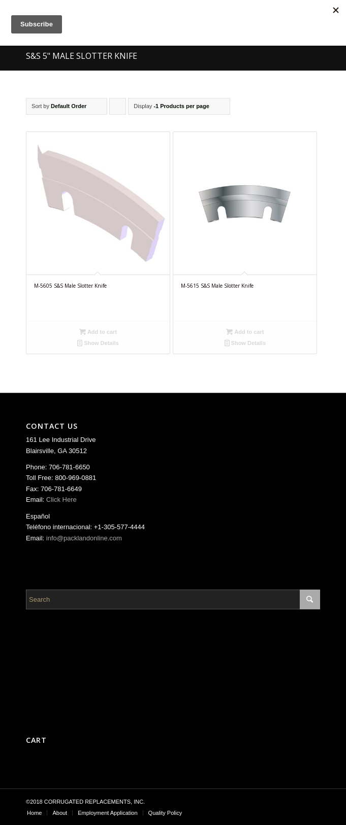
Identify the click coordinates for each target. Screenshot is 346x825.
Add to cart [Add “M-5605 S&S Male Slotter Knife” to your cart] (98, 332)
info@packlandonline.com (84, 538)
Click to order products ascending (118, 109)
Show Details (98, 343)
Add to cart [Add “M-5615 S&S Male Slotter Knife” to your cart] (245, 332)
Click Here (61, 499)
